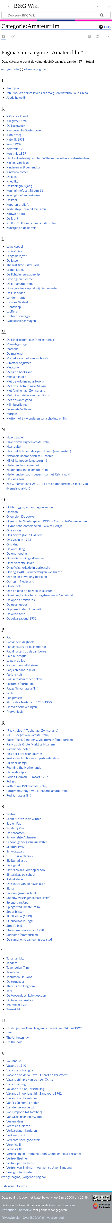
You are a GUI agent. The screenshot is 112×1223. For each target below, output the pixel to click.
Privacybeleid (10, 1217)
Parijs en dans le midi (20, 670)
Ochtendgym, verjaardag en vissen (29, 507)
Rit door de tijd (16, 763)
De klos (11, 176)
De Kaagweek (15, 125)
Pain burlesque (16, 656)
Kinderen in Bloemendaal (23, 167)
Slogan (10, 888)
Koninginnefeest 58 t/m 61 (24, 190)
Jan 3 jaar (12, 88)
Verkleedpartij (15, 1135)
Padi (9, 637)
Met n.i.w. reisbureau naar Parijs (28, 395)
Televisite (12, 972)
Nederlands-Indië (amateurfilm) (27, 469)
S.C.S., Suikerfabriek (19, 856)
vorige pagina (11, 69)
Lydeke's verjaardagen (21, 320)
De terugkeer (15, 981)
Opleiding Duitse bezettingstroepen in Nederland (39, 595)
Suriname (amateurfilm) (22, 935)
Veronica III (14, 1149)
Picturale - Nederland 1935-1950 (29, 702)
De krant (12, 218)
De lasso (12, 260)
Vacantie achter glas (19, 1070)
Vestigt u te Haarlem (20, 1172)
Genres (22, 1186)
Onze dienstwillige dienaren (25, 558)
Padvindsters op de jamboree (26, 646)
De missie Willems (18, 409)
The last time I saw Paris (22, 265)
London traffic (15, 297)
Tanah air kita (15, 958)
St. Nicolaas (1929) (19, 916)
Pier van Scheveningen (21, 707)
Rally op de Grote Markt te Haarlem (30, 744)
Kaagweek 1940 (17, 121)
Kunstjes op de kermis (21, 228)
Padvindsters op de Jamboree (26, 651)
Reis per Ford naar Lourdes (24, 753)
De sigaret (13, 865)
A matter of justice (18, 363)
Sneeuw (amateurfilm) (21, 893)
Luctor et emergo (18, 316)
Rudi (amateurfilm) (18, 795)
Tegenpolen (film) (17, 967)
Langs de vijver (16, 256)
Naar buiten (14, 446)
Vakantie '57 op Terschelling (25, 1089)
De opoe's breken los (20, 600)
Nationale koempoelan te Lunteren (29, 456)
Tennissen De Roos (19, 977)
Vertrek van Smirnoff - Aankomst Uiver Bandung (39, 1167)
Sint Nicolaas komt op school (25, 870)
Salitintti (12, 814)
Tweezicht (13, 1009)
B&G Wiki (26, 6)
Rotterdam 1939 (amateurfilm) (26, 786)
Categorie (8, 1186)
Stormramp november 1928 (25, 930)
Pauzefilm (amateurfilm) (22, 688)
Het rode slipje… (17, 772)
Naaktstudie (14, 437)
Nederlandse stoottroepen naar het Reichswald (38, 474)
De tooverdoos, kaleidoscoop (26, 995)
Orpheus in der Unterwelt (23, 609)
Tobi (9, 990)
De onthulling (15, 549)
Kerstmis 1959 (16, 153)
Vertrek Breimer (17, 1158)
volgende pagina (34, 69)
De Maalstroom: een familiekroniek (30, 339)
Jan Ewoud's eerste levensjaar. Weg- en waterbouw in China (47, 93)
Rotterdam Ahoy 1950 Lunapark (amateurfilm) (37, 790)
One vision (13, 530)
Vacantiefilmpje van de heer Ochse (29, 1079)
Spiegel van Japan (18, 902)
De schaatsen (15, 833)
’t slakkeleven (15, 879)
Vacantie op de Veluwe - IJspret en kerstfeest (36, 1075)
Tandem (11, 963)
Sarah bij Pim (15, 828)
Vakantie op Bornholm (21, 1098)
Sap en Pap (13, 823)
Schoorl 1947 (15, 846)
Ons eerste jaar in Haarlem (24, 535)
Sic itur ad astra (16, 860)
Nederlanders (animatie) (22, 465)
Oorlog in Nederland (20, 581)
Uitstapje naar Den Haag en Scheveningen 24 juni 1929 (44, 1028)
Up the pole (14, 1042)
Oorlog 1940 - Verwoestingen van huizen (34, 572)
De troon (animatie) (19, 1000)
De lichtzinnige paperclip (23, 274)
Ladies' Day (14, 251)
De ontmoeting (16, 553)
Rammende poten (18, 749)
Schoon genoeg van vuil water (26, 842)
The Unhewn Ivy (17, 1037)
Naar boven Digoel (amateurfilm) (28, 442)
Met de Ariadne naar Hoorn (25, 381)
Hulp (104, 27)
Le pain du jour (16, 660)
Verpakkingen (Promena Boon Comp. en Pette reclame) (43, 1153)
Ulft (8, 1033)
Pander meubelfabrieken (23, 665)
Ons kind (12, 544)
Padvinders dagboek (20, 642)
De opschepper (16, 604)
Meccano (12, 367)
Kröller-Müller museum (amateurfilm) (31, 223)
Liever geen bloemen (20, 279)
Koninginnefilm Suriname (23, 195)
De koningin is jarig (19, 186)
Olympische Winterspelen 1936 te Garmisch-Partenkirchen (46, 521)
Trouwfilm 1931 (17, 1005)
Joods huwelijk (16, 97)
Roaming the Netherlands (23, 767)
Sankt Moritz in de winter (23, 819)
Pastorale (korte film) (20, 683)
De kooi (11, 200)
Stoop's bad (14, 925)
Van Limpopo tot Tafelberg (24, 1112)
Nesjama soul (15, 479)
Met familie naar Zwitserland (25, 390)
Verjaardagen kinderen (21, 1130)
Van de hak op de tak (20, 1107)
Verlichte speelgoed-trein (23, 1140)
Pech (9, 693)
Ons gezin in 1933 (18, 539)
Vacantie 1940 (16, 1065)
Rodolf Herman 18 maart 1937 (27, 777)
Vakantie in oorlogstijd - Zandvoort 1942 (34, 1093)
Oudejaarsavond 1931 (21, 618)
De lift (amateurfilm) (19, 283)
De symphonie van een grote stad (29, 939)
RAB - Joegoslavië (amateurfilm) (27, 735)
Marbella (12, 349)
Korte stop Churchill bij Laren (26, 209)
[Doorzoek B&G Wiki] (56, 15)
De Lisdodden (15, 293)
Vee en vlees (14, 1121)
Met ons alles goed (19, 400)
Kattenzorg (13, 135)
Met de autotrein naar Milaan (26, 386)
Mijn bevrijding (16, 404)
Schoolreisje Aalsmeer (21, 837)
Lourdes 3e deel (17, 302)
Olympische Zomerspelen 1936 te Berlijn (34, 526)
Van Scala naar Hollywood (24, 1116)
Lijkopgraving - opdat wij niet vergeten (32, 288)
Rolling (11, 781)
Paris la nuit (14, 674)
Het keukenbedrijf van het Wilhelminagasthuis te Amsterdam (47, 158)
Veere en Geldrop (18, 1126)
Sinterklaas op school (20, 874)
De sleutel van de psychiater (25, 883)
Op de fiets (13, 586)
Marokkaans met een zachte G (27, 358)
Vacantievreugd (16, 1084)
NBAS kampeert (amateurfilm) (26, 460)
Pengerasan (14, 697)
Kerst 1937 (13, 144)
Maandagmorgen (17, 344)
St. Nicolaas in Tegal (19, 921)
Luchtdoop (13, 307)
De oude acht (15, 614)
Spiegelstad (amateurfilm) (23, 907)
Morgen (11, 413)
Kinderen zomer (17, 172)
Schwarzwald (15, 851)
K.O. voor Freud (17, 116)
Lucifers (11, 311)
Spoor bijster (15, 911)
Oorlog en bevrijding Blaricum (26, 576)
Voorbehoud (55, 1217)
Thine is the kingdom (20, 986)
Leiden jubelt (15, 269)
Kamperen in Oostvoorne (23, 130)
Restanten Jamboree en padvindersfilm (32, 758)
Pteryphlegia (15, 711)
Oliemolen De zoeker (20, 516)
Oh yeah (12, 512)
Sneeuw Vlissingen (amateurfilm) (28, 897)
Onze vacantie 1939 (20, 563)
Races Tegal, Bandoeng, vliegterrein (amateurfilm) (39, 739)
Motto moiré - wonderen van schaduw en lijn (36, 418)
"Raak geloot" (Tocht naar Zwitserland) (32, 730)
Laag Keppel (14, 246)
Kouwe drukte (16, 213)
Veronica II (13, 1144)
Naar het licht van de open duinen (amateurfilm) (38, 451)
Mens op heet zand (19, 372)
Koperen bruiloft (17, 204)
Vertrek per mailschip (20, 1163)
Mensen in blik (16, 376)
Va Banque (13, 1061)
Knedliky (12, 181)
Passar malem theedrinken (24, 679)
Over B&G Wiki (33, 1217)
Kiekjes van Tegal (17, 162)
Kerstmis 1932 (16, 149)
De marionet (14, 353)
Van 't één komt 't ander (22, 1102)
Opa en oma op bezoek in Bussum (29, 590)
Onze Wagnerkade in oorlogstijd (28, 567)
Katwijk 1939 (15, 139)
